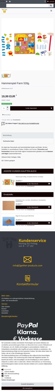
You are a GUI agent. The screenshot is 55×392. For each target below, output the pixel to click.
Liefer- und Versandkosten (9, 300)
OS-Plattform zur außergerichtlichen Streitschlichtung (17, 298)
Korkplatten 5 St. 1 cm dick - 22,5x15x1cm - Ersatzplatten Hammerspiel (31, 200)
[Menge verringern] (7, 109)
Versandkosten (16, 119)
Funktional (8, 378)
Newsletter (4, 313)
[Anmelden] (6, 1)
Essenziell (8, 369)
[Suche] (51, 5)
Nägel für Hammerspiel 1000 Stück (25, 215)
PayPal (7, 376)
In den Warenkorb (39, 108)
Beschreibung (7, 135)
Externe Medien (9, 371)
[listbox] (9, 221)
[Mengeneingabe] (3, 108)
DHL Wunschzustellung (12, 373)
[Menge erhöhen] (7, 107)
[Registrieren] (10, 1)
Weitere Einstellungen (8, 380)
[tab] (27, 135)
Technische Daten (8, 141)
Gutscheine (5, 311)
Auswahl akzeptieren (27, 384)
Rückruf (3, 309)
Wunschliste (6, 115)
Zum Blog (2, 1)
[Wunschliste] (45, 1)
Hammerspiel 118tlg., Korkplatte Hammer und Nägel (29, 176)
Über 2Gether (5, 306)
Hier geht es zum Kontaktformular (28, 123)
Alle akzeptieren (27, 388)
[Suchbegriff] (27, 5)
